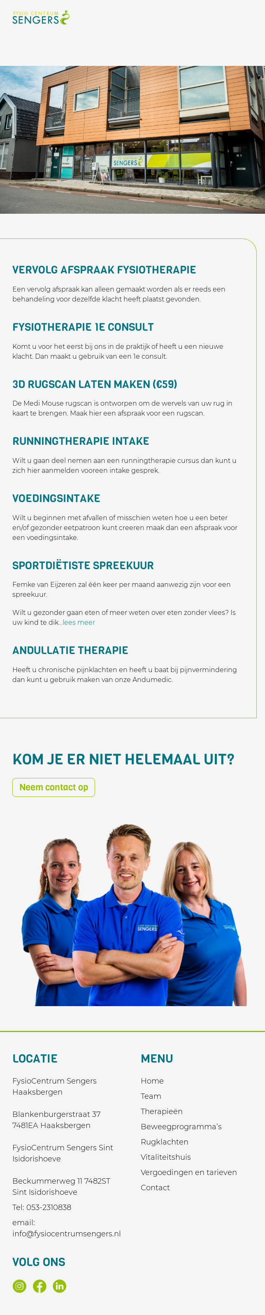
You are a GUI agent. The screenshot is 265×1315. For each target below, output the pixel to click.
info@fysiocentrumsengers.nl (66, 1233)
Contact (155, 1187)
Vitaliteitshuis (166, 1157)
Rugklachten (164, 1142)
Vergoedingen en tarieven (189, 1172)
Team (151, 1096)
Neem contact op (53, 787)
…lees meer (76, 622)
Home (152, 1081)
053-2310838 (48, 1207)
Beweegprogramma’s (181, 1126)
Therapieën (162, 1111)
